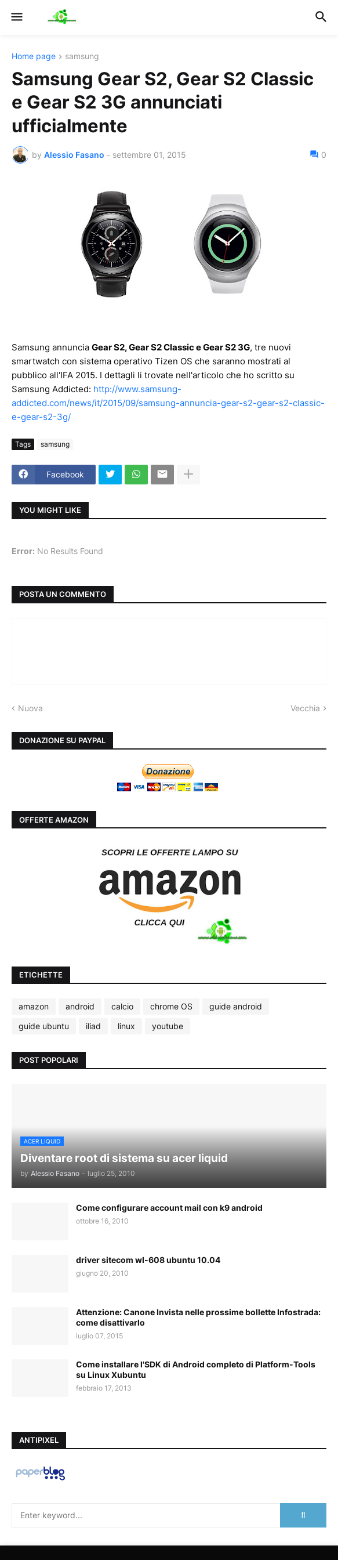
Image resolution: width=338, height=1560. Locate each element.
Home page (34, 56)
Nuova (30, 708)
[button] (16, 17)
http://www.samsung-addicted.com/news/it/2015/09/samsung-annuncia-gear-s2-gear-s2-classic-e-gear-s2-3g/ (168, 402)
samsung (82, 56)
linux (126, 1026)
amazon (34, 1006)
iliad (93, 1026)
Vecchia (305, 708)
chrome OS (171, 1006)
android (80, 1006)
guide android (235, 1006)
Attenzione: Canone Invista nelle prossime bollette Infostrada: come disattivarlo (198, 1317)
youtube (167, 1026)
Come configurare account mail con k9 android (169, 1207)
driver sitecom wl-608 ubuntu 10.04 (148, 1260)
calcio (122, 1006)
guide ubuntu (44, 1026)
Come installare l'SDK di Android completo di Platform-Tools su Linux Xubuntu (195, 1369)
